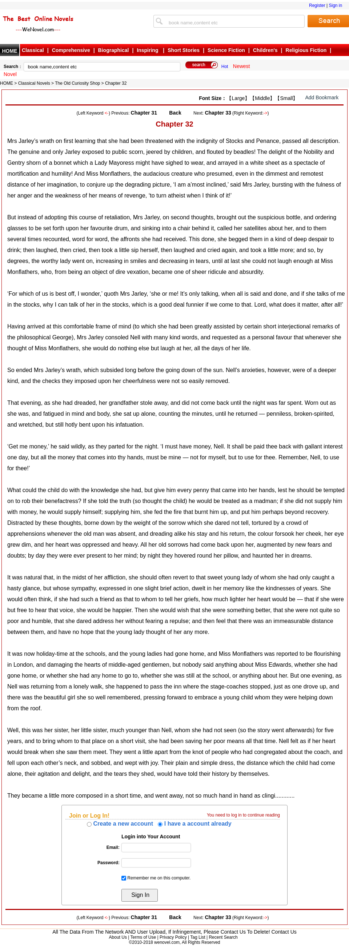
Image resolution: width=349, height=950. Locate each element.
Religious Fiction (306, 50)
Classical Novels (34, 83)
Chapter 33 (218, 113)
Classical (33, 50)
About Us (118, 937)
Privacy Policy (173, 937)
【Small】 (286, 98)
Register (317, 5)
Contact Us (284, 932)
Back (175, 113)
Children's (265, 50)
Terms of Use (143, 937)
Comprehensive (71, 50)
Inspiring (148, 50)
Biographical (113, 50)
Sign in (335, 5)
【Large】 (238, 98)
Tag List (197, 937)
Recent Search (223, 937)
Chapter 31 (144, 113)
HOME (9, 51)
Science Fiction (226, 50)
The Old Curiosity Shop (77, 83)
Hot (224, 66)
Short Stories (184, 50)
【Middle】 (262, 98)
